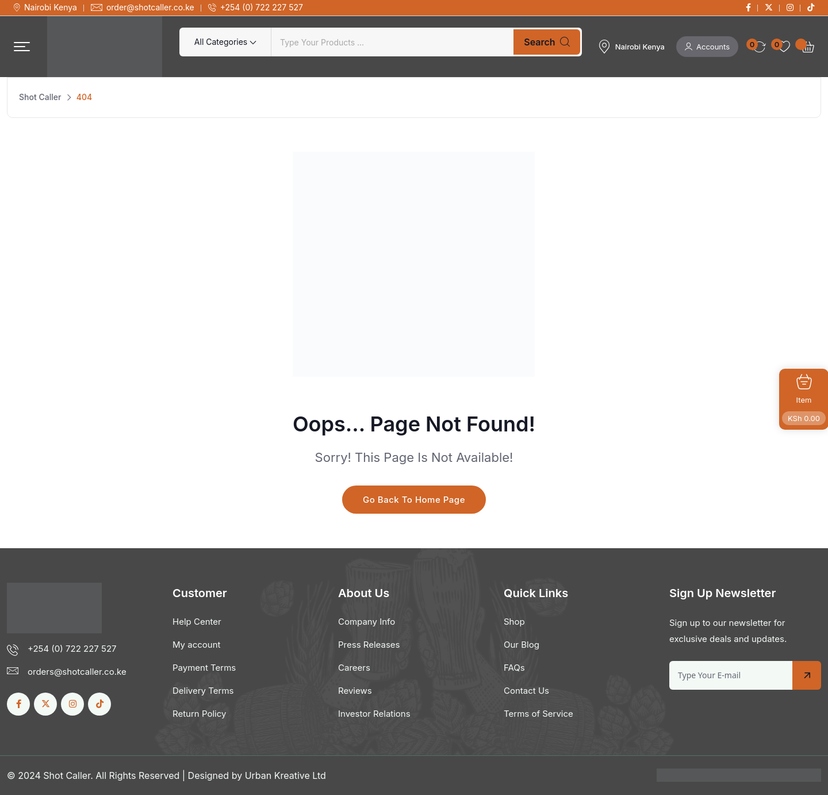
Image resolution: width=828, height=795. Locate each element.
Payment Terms (204, 667)
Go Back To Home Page (414, 499)
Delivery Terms (202, 690)
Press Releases (369, 644)
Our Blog (521, 644)
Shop (514, 621)
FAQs (514, 667)
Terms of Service (538, 713)
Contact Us (526, 690)
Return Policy (199, 713)
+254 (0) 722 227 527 (261, 7)
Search (546, 42)
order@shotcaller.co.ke (150, 7)
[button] (22, 47)
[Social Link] (748, 7)
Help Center (196, 621)
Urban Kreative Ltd (285, 775)
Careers (354, 667)
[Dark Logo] (104, 46)
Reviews (355, 690)
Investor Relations (374, 713)
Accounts (707, 46)
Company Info (366, 621)
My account (196, 644)
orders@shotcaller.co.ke (77, 671)
